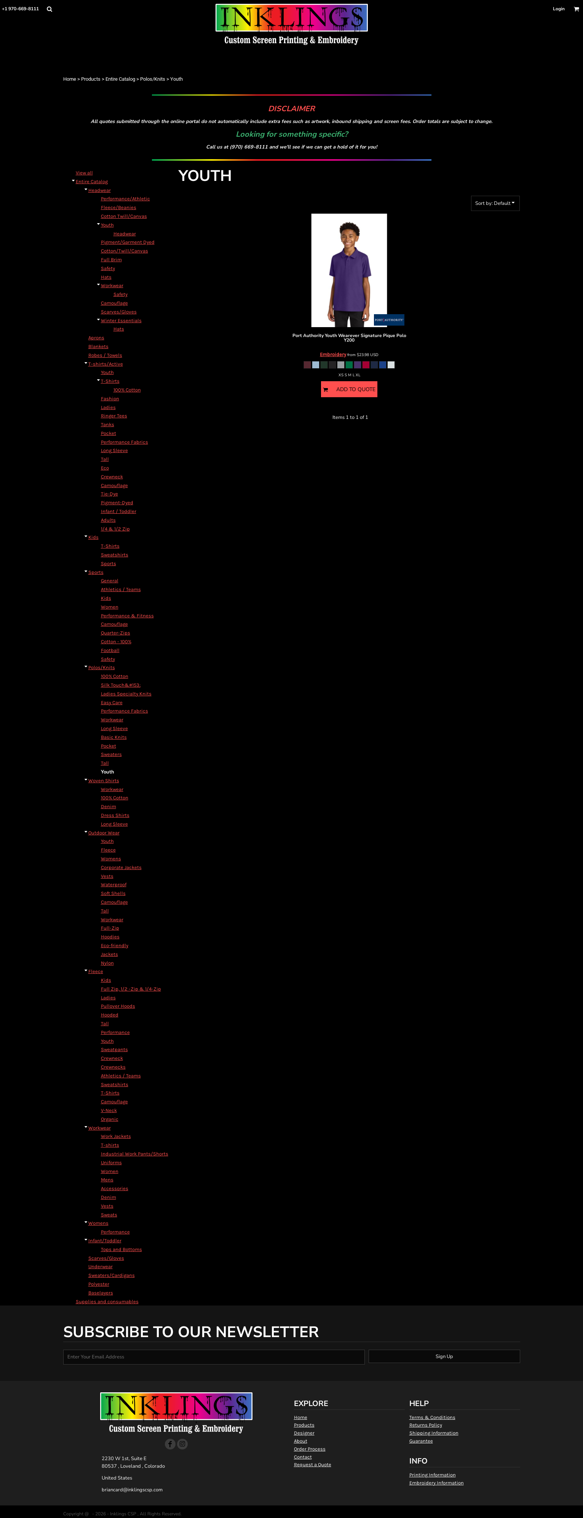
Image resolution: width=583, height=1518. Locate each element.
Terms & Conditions (432, 1417)
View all (84, 173)
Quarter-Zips (115, 633)
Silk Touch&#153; (121, 685)
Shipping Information (433, 1433)
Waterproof (113, 884)
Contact (303, 1457)
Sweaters (111, 754)
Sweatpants (114, 1049)
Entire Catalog (120, 79)
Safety (108, 268)
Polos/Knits (152, 79)
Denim (108, 806)
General (109, 580)
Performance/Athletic (125, 198)
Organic (109, 1119)
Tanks (107, 424)
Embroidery (333, 354)
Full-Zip (110, 928)
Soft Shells (113, 893)
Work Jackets (116, 1136)
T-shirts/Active (105, 364)
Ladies (108, 407)
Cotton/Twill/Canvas (124, 251)
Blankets (98, 346)
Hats (106, 277)
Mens (107, 1179)
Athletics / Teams (121, 589)
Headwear (99, 190)
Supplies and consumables (107, 1301)
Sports (108, 563)
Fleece (108, 850)
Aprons (96, 337)
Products (91, 79)
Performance (115, 1032)
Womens (111, 858)
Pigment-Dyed (117, 502)
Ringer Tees (114, 416)
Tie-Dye (109, 494)
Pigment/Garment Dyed (128, 242)
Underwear (100, 1266)
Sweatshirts (114, 555)
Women (109, 607)
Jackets (109, 954)
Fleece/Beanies (118, 207)
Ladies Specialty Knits (126, 694)
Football (110, 650)
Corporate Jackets (121, 867)
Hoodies (110, 937)
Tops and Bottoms (121, 1249)
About (300, 1441)
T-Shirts (110, 381)
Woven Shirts (103, 780)
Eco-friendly (114, 945)
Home (69, 79)
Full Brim (111, 259)
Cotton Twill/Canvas (124, 216)
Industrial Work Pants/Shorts (134, 1154)
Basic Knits (114, 737)
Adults (108, 520)
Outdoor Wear (104, 833)
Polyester (98, 1284)
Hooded (109, 1015)
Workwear (112, 285)
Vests (107, 876)
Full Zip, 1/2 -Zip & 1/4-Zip (131, 989)
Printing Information (432, 1475)
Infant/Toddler (104, 1240)
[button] (49, 9)
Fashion (110, 398)
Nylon (107, 963)
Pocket (108, 433)
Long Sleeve (114, 450)
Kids (93, 537)
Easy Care (112, 702)
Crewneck (112, 476)
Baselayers (100, 1293)
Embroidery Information (436, 1483)
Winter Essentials (121, 320)
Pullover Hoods (118, 1006)
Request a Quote (312, 1464)
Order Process (310, 1449)
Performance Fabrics (124, 442)
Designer (304, 1433)
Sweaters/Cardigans (111, 1275)
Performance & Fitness (127, 615)
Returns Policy (425, 1425)
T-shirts (110, 1145)
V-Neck (109, 1110)
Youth (107, 225)
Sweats (109, 1215)
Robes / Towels (105, 355)
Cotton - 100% (116, 641)
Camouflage (114, 303)
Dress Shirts (115, 815)
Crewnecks (113, 1067)
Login (559, 9)
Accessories (114, 1188)
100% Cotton (127, 390)
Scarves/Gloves (119, 312)
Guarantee (421, 1441)
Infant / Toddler (118, 511)
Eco (105, 468)
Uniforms (111, 1162)
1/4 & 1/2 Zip (115, 529)
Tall (105, 459)
